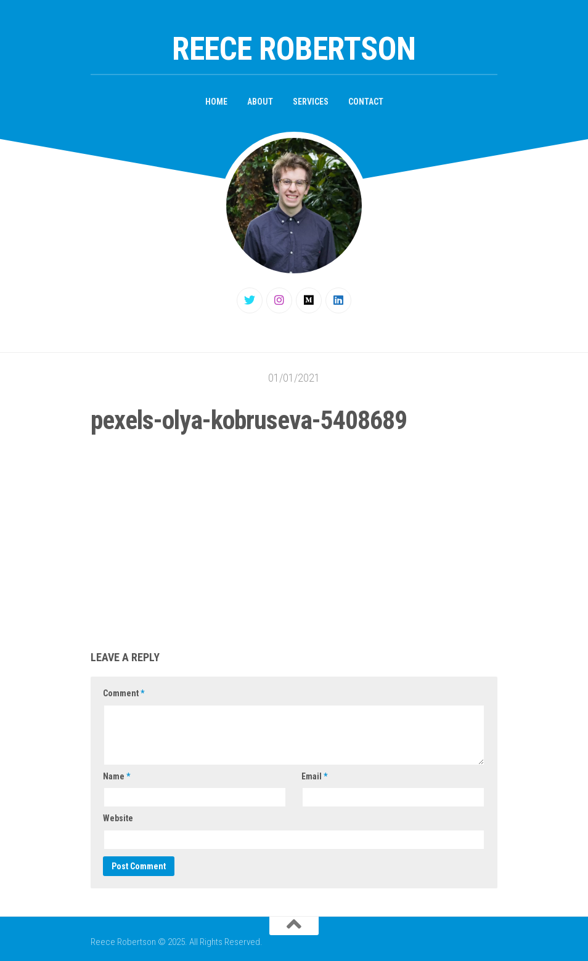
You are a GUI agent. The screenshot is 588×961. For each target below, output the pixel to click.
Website (118, 818)
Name (116, 776)
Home (216, 102)
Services (311, 102)
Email (314, 776)
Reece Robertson (294, 49)
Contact (365, 102)
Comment (123, 693)
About (260, 102)
